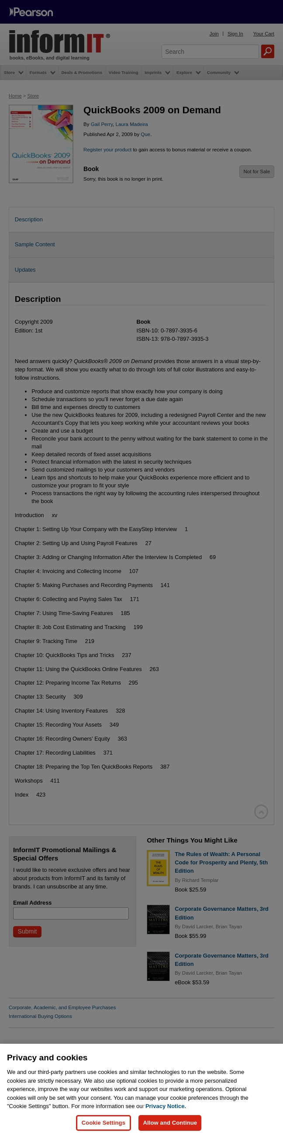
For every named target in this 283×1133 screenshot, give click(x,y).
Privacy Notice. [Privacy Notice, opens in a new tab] (165, 1111)
